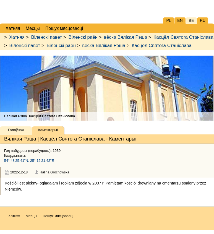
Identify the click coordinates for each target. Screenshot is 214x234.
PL (168, 20)
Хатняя (17, 37)
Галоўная (16, 130)
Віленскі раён (83, 37)
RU (202, 20)
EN (179, 20)
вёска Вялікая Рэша (125, 37)
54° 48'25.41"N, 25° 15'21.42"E (29, 160)
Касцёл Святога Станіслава (183, 37)
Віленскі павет (46, 37)
